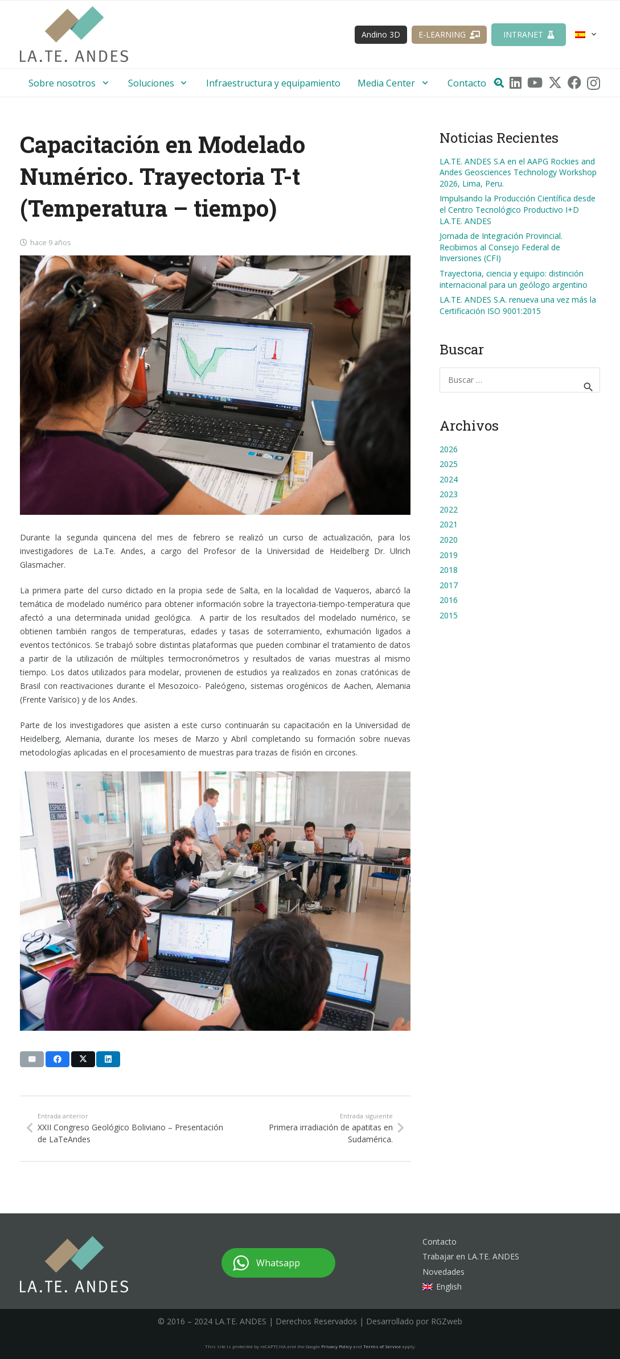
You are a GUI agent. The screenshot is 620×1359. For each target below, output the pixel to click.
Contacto (439, 1241)
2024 (449, 479)
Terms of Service (382, 1346)
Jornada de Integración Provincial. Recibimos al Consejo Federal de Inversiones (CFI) (501, 246)
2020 (449, 539)
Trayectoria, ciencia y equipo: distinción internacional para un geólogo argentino (514, 279)
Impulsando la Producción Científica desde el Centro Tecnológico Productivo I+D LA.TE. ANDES (518, 209)
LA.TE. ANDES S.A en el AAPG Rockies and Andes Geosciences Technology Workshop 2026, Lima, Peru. (518, 172)
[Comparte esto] (57, 1059)
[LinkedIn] (516, 82)
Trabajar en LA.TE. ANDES (470, 1256)
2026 (449, 449)
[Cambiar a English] (442, 1286)
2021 (449, 524)
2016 (449, 599)
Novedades (443, 1271)
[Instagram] (593, 83)
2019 (449, 555)
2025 (449, 463)
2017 (449, 585)
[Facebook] (574, 82)
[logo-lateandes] (74, 40)
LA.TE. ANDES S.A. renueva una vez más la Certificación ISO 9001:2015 (518, 305)
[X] (555, 83)
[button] (586, 34)
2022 (449, 509)
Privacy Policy (336, 1346)
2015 (449, 615)
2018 (449, 569)
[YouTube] (535, 82)
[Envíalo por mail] (32, 1059)
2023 (449, 494)
